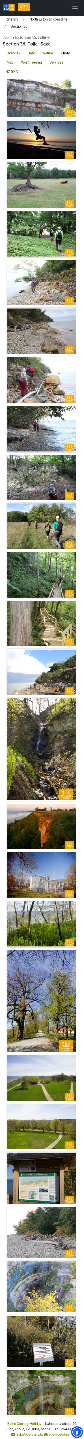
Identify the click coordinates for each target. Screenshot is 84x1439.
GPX (12, 71)
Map (9, 62)
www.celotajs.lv (58, 1434)
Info (32, 53)
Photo (65, 53)
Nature (48, 53)
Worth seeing (31, 62)
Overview (13, 53)
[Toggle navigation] (75, 6)
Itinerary (12, 19)
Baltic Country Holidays (25, 1424)
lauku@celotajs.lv (26, 1434)
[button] (49, 20)
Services (56, 62)
